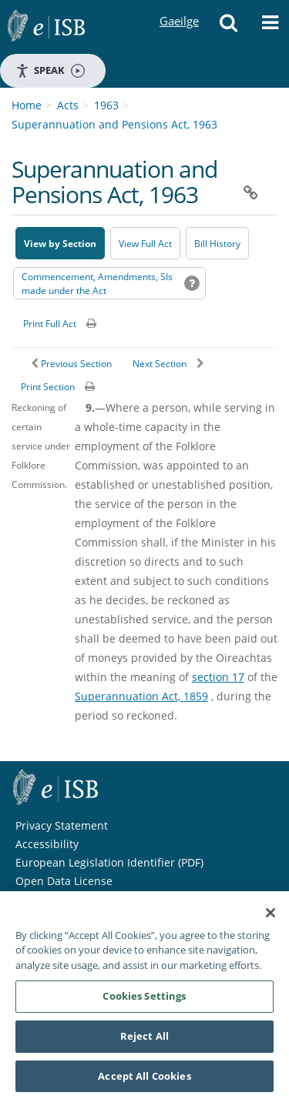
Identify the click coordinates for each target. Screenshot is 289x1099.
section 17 (218, 677)
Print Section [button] (48, 386)
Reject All (144, 1040)
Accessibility (47, 844)
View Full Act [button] (145, 243)
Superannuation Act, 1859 (141, 696)
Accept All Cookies (144, 1080)
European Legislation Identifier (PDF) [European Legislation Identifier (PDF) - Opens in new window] (109, 862)
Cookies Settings (144, 1000)
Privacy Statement (61, 825)
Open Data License (64, 881)
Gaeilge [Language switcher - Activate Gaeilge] (179, 6)
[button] (228, 27)
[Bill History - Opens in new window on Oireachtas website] (217, 243)
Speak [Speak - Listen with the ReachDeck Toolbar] (50, 70)
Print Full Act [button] (49, 323)
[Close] (270, 917)
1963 (106, 105)
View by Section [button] (60, 243)
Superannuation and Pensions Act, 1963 (114, 124)
